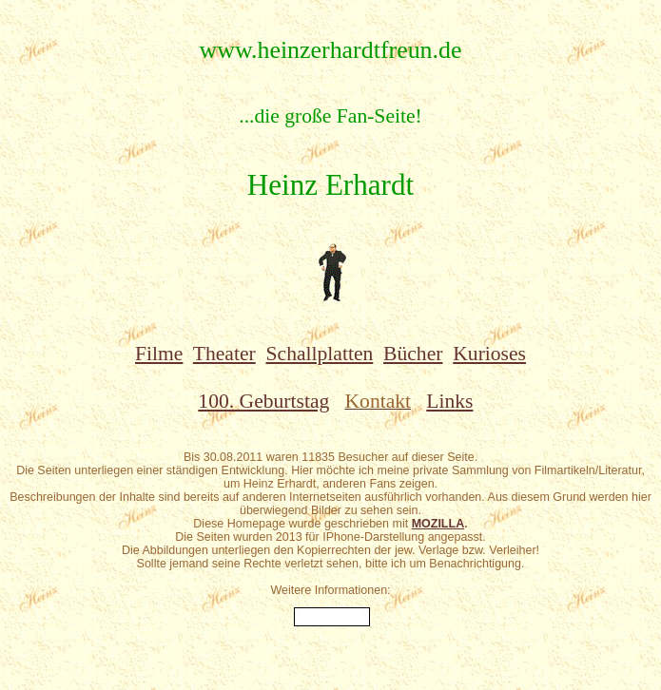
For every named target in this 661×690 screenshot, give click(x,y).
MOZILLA (438, 523)
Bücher (412, 353)
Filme (159, 353)
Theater (224, 353)
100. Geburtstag (263, 401)
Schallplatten (320, 353)
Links (449, 401)
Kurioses (489, 353)
